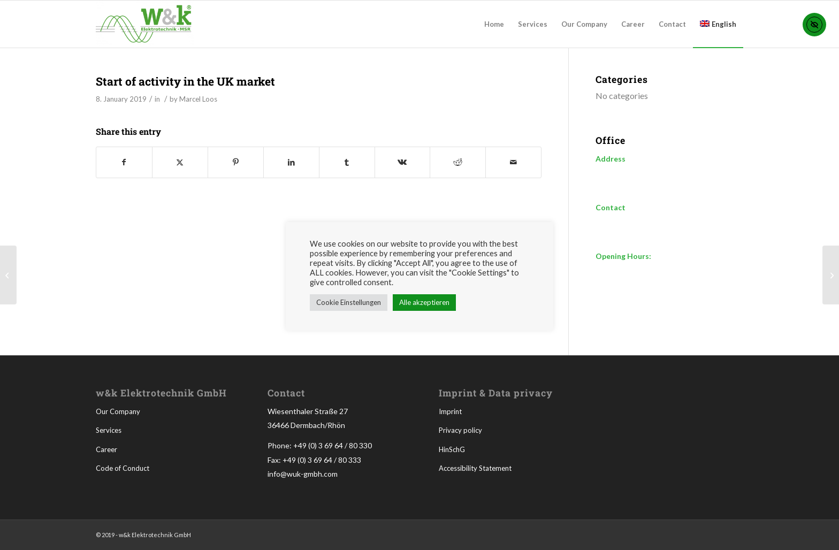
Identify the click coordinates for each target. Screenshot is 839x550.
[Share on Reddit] (457, 162)
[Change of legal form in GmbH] (830, 275)
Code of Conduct (122, 468)
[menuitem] (494, 24)
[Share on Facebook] (124, 162)
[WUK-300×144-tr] (145, 24)
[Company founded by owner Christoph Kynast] (8, 275)
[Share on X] (180, 162)
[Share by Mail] (513, 162)
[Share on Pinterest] (235, 162)
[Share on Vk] (402, 162)
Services (108, 430)
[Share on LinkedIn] (291, 162)
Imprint (450, 411)
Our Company (118, 411)
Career (106, 449)
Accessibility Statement (475, 468)
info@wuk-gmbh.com (303, 473)
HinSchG (452, 449)
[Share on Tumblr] (347, 162)
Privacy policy (460, 430)
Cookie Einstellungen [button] (348, 302)
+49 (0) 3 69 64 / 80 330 (332, 445)
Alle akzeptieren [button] (424, 302)
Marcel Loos (198, 99)
